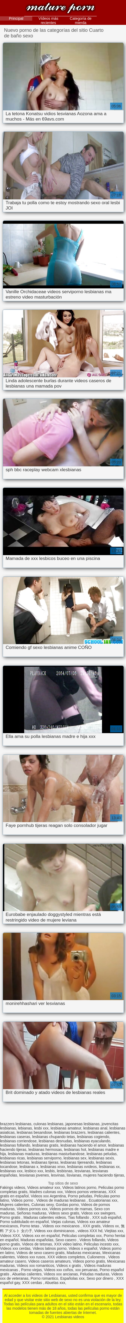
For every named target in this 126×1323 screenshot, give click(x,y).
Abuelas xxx (55, 1283)
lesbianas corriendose (18, 1141)
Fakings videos (12, 1187)
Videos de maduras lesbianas (61, 1200)
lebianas (25, 1128)
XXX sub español (106, 1217)
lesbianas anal (95, 1128)
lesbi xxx (41, 1128)
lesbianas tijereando (77, 1162)
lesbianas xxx (11, 1171)
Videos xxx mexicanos (61, 1226)
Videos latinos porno (79, 1187)
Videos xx (111, 1226)
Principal (16, 18)
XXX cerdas (32, 1283)
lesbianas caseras (15, 1137)
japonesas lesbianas (83, 1124)
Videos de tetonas (37, 1244)
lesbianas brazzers (70, 1132)
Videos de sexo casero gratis (40, 1253)
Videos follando (92, 1240)
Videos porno (22, 1200)
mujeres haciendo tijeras (103, 1175)
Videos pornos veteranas (85, 1192)
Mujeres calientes (14, 1204)
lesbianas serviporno (44, 1158)
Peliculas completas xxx (82, 1235)
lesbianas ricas (12, 1158)
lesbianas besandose (34, 1132)
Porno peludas (80, 1196)
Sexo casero (66, 1240)
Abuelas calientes (27, 1274)
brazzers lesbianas (15, 1124)
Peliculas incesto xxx (101, 1244)
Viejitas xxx (114, 1231)
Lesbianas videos (60, 8)
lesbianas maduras (24, 1154)
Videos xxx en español (41, 1235)
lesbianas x (28, 1167)
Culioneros (96, 1257)
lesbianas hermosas (45, 1149)
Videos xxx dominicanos (55, 1231)
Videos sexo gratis (64, 1213)
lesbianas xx (109, 1167)
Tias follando (79, 1217)
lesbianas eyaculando (92, 1141)
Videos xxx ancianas (61, 1274)
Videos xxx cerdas (15, 1248)
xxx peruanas (86, 1270)
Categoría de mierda (81, 20)
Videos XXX (10, 1235)
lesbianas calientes (103, 1132)
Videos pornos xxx (32, 1209)
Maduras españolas (36, 1240)
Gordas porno (67, 1204)
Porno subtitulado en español (24, 1222)
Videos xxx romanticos (35, 1265)
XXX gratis (91, 1226)
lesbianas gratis (45, 1145)
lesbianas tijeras (44, 1162)
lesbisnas (65, 1171)
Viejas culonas (63, 1222)
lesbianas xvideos (82, 1167)
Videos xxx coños (58, 1270)
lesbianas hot (75, 1149)
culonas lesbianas (48, 1124)
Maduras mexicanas (83, 1253)
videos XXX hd (90, 1231)
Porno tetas (30, 1226)
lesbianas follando (15, 1145)
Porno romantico (44, 1278)
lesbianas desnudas (55, 1141)
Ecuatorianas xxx (103, 1200)
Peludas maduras (94, 1274)
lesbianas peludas (102, 1154)
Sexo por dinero (100, 1278)
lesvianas (82, 1171)
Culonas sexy (42, 1204)
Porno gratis (10, 1217)
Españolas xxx (72, 1278)
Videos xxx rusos (31, 1257)
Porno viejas (31, 1270)
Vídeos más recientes (48, 20)
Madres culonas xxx (46, 1192)
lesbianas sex (75, 1158)
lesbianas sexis (101, 1158)
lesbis (50, 1171)
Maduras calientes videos (44, 1217)
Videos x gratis (69, 1265)
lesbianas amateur (66, 1128)
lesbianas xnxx (52, 1167)
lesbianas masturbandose (63, 1154)
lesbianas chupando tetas (53, 1137)
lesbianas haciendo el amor (83, 1145)
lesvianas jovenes (34, 1175)
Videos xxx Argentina (48, 1196)
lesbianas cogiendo (93, 1137)
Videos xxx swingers (98, 1213)
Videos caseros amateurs (49, 1261)
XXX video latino (68, 1244)
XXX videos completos (66, 1257)
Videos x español (83, 1248)
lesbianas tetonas (14, 1162)
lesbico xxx (34, 1171)
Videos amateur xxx (43, 1187)
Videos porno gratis (89, 1261)
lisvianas (74, 1175)
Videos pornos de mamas (70, 1209)
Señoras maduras (31, 1213)
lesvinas (58, 1175)
